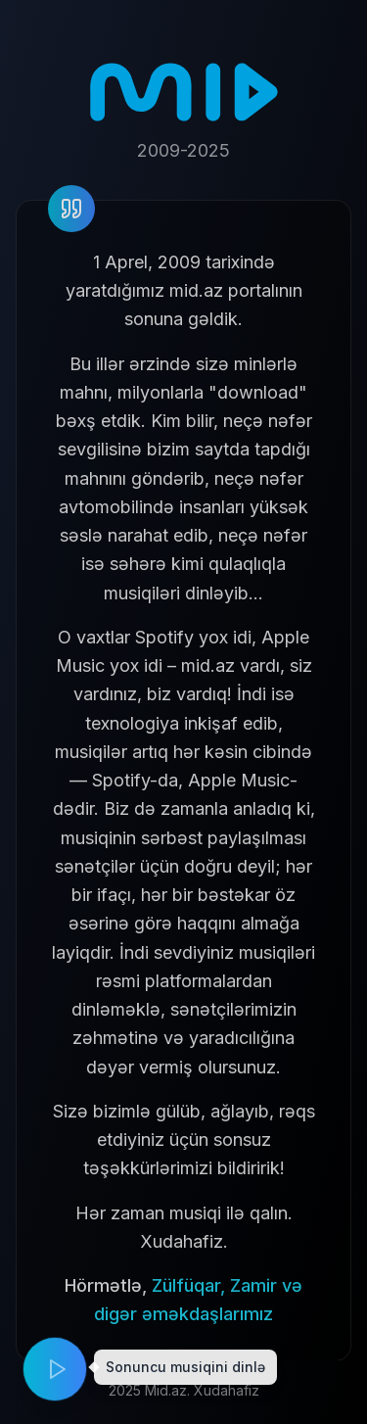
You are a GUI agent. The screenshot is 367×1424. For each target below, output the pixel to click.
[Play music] (54, 1369)
